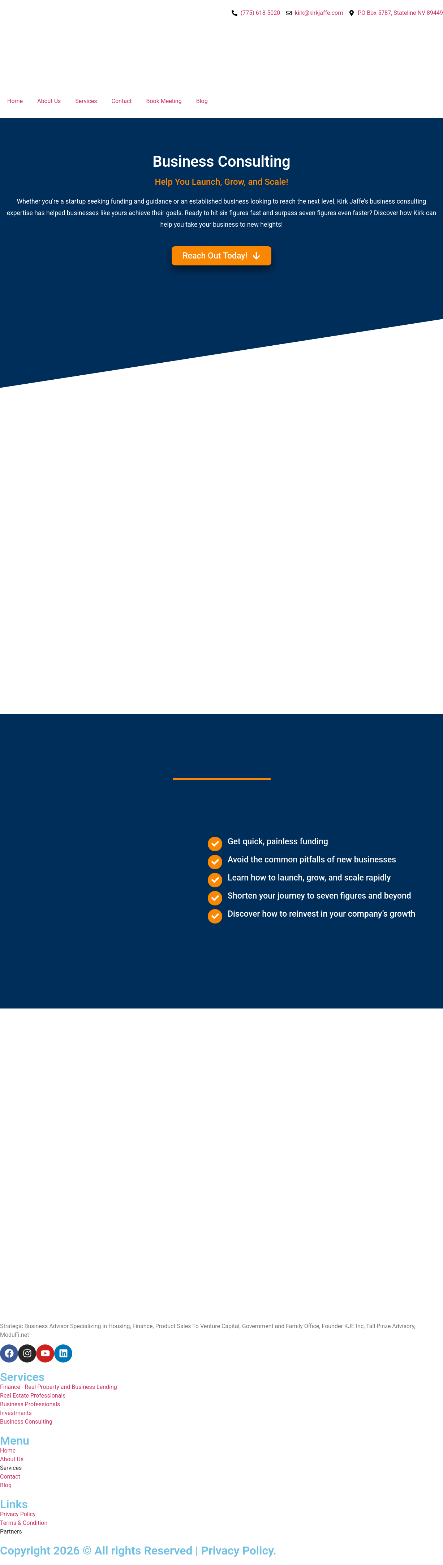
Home (15, 101)
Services (86, 101)
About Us (49, 101)
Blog (202, 101)
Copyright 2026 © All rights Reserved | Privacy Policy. (138, 1550)
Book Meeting (164, 101)
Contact (122, 101)
